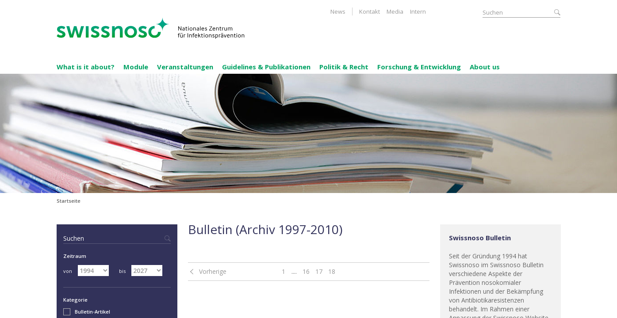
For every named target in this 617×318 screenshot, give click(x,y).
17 (318, 271)
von (67, 271)
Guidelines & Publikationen (266, 66)
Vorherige (212, 271)
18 (331, 271)
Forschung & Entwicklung (419, 66)
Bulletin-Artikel (86, 311)
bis (122, 271)
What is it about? (86, 66)
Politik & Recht (343, 66)
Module (135, 66)
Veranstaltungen (185, 66)
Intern (418, 11)
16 (306, 271)
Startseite (68, 200)
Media (395, 11)
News (337, 11)
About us (485, 66)
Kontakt (369, 11)
